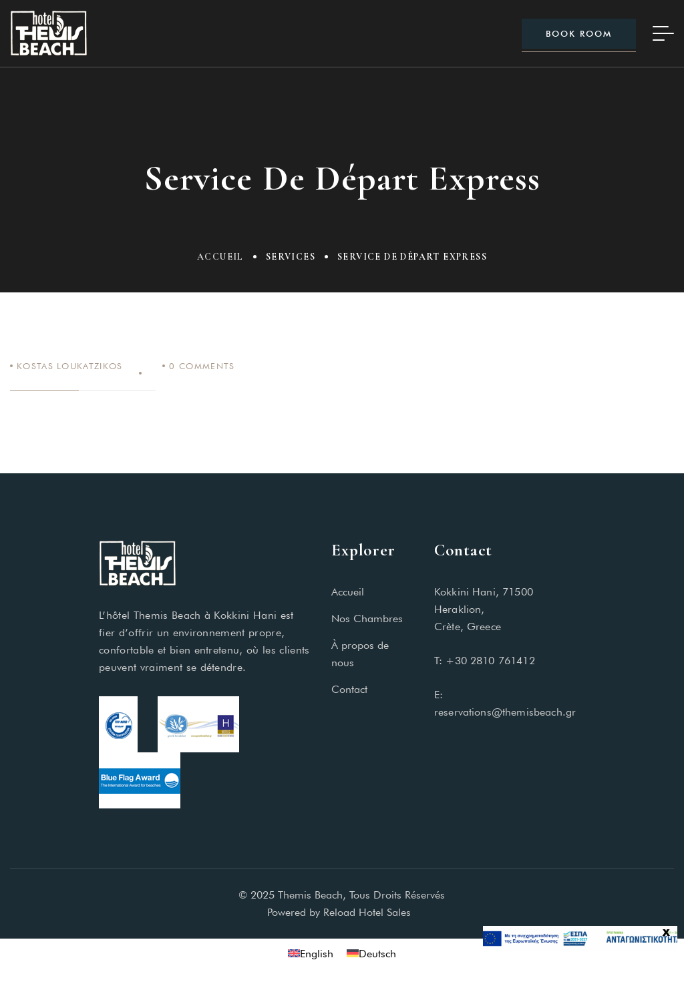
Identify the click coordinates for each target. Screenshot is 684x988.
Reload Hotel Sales (370, 912)
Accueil (220, 256)
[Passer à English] (310, 953)
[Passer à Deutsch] (371, 953)
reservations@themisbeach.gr (505, 712)
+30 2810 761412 (490, 660)
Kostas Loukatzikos (69, 365)
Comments (201, 365)
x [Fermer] (666, 933)
